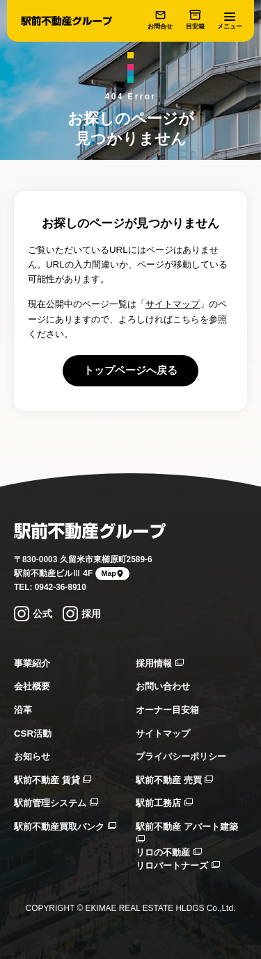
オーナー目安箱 (167, 710)
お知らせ (32, 756)
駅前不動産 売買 (174, 780)
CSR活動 (33, 733)
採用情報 (160, 663)
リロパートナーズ (178, 865)
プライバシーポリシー (181, 756)
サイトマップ (172, 304)
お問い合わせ (163, 686)
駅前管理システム (56, 803)
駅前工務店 (164, 803)
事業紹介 (32, 663)
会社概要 (32, 686)
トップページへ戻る (130, 370)
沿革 (23, 710)
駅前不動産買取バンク (65, 826)
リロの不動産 (169, 852)
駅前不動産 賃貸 (52, 780)
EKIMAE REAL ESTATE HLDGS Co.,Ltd (159, 908)
